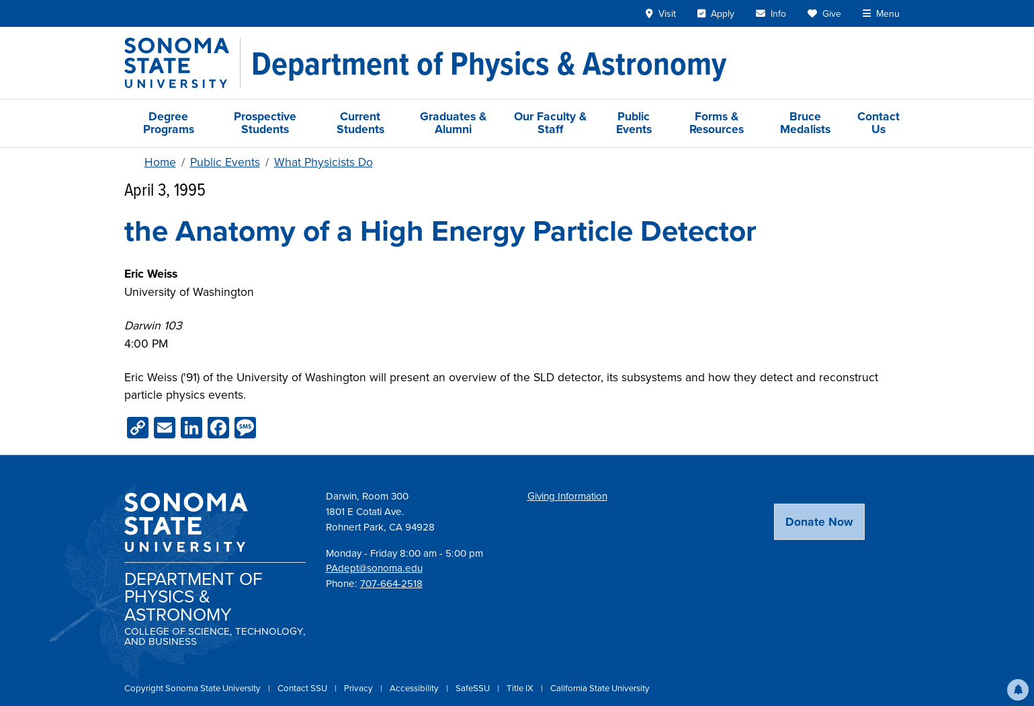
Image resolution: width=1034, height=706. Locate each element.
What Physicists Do (323, 162)
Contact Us (878, 123)
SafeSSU (474, 688)
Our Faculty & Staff (550, 123)
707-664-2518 (391, 583)
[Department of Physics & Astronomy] (488, 63)
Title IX (521, 688)
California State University (600, 688)
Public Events (634, 123)
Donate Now (819, 522)
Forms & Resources (716, 123)
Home (160, 162)
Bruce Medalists (805, 123)
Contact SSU (303, 688)
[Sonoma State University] (182, 63)
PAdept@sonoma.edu (374, 568)
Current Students (360, 123)
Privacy (359, 688)
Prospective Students (265, 123)
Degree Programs (168, 123)
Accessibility (415, 688)
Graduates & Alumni (453, 123)
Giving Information (567, 496)
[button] (1018, 690)
